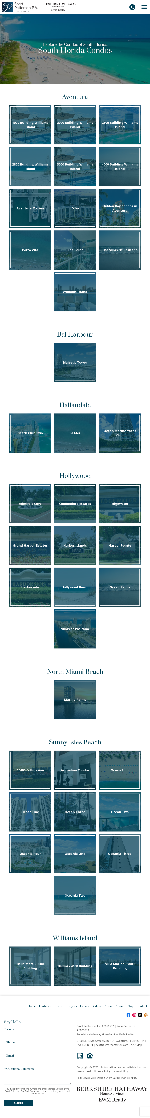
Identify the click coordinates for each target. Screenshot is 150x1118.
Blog (130, 1006)
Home (32, 1006)
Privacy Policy (102, 1071)
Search (59, 1006)
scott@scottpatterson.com (112, 1045)
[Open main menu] (144, 7)
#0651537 (108, 1026)
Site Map (136, 1045)
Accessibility (120, 1071)
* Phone (9, 1042)
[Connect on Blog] (146, 1015)
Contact (142, 1006)
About (120, 1006)
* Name (9, 1029)
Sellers (84, 1006)
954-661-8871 (85, 1045)
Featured (45, 1006)
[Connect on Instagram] (134, 1015)
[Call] (133, 7)
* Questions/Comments (19, 1069)
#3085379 (83, 1030)
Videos (97, 1006)
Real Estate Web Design (92, 1077)
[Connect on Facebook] (128, 1015)
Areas (108, 1006)
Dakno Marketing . (124, 1077)
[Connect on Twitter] (140, 1015)
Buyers (72, 1006)
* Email (9, 1055)
